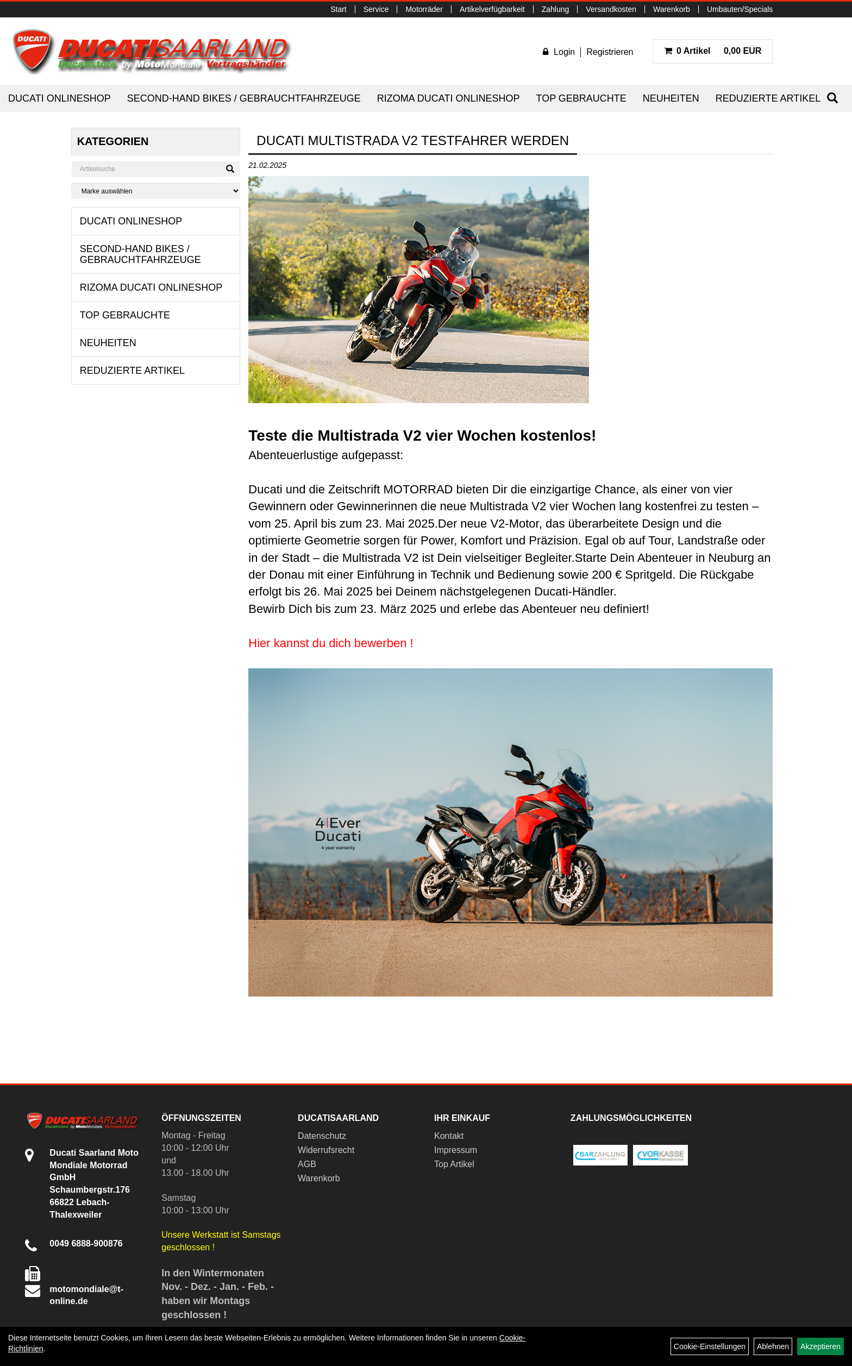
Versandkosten (611, 9)
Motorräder (423, 9)
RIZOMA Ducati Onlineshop (448, 98)
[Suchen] (832, 98)
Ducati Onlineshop (59, 98)
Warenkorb (671, 9)
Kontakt (448, 1136)
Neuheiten (671, 98)
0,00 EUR (713, 50)
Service (376, 9)
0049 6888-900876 (85, 1243)
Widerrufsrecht (326, 1150)
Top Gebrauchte (581, 98)
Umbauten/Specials (740, 9)
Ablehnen (773, 1346)
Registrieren (609, 52)
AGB (307, 1164)
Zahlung (555, 9)
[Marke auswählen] (156, 191)
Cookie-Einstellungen (710, 1346)
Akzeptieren (820, 1346)
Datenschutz (322, 1136)
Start (338, 9)
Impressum (455, 1150)
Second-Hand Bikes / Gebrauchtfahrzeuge (244, 98)
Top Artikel (454, 1164)
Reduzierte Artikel (768, 98)
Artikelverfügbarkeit (492, 9)
